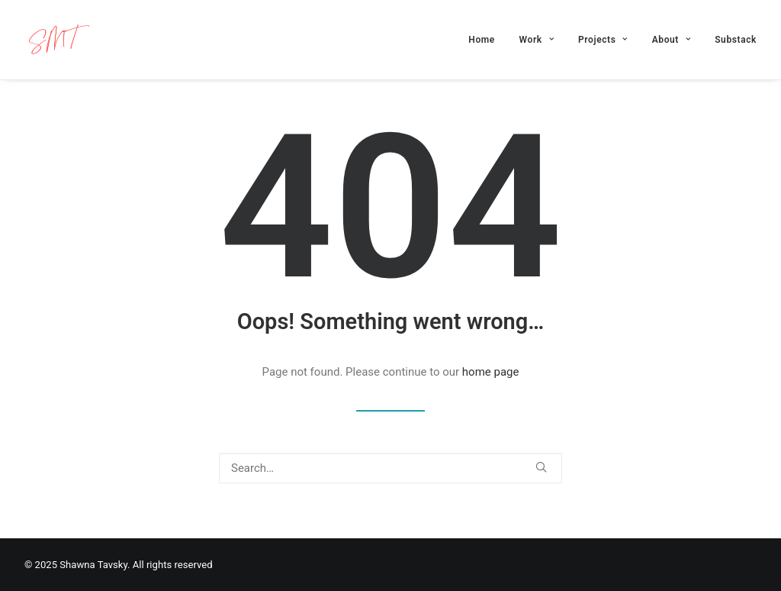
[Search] (390, 468)
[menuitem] (487, 39)
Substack (736, 39)
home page (490, 372)
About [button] (671, 39)
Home (481, 39)
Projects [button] (603, 39)
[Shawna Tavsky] (58, 40)
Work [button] (536, 39)
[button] (541, 467)
